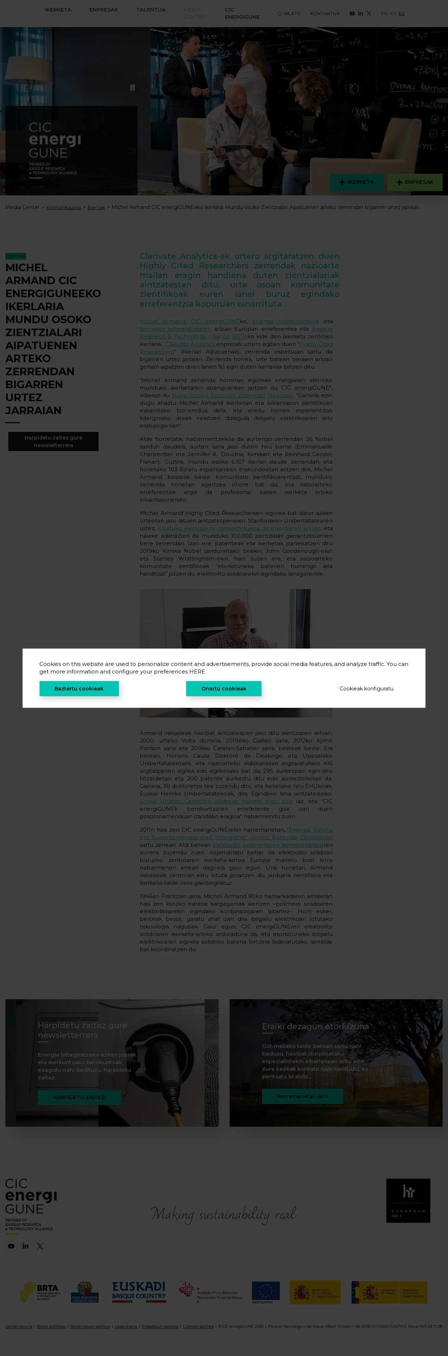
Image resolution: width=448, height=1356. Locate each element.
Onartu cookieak (224, 688)
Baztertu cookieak (79, 688)
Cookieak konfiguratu (366, 688)
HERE (197, 671)
